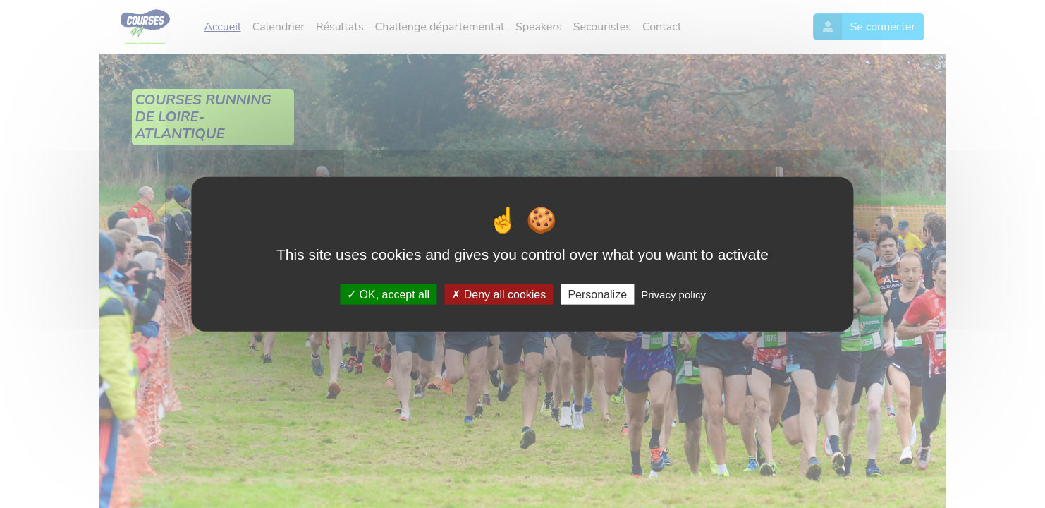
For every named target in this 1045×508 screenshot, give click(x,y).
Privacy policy (673, 294)
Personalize (597, 294)
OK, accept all (388, 294)
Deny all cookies (498, 294)
